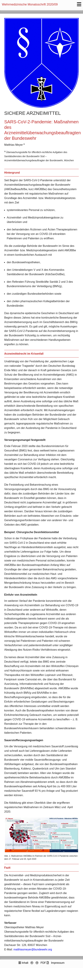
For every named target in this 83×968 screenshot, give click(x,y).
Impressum (57, 962)
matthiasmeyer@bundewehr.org (32, 949)
